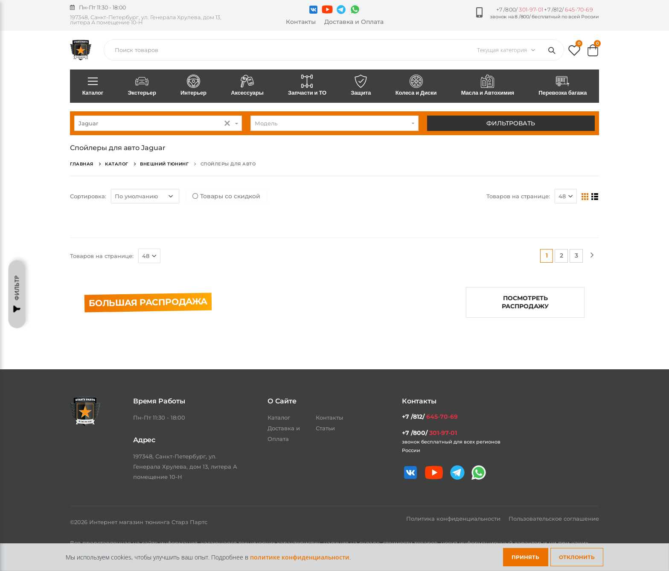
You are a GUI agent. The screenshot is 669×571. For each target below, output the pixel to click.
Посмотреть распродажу (525, 302)
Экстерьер (142, 86)
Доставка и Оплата (354, 22)
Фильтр (17, 294)
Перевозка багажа (562, 86)
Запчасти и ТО (307, 86)
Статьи (325, 428)
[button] (574, 52)
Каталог (93, 86)
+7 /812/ (568, 9)
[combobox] (158, 123)
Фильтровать (510, 123)
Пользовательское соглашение (554, 518)
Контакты (301, 22)
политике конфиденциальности (299, 557)
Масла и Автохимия (488, 86)
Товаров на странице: (518, 196)
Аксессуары (247, 86)
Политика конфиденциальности (454, 518)
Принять (525, 557)
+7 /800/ (519, 9)
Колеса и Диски (416, 86)
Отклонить (577, 557)
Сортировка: (88, 196)
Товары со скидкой (226, 196)
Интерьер (193, 86)
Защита (361, 86)
